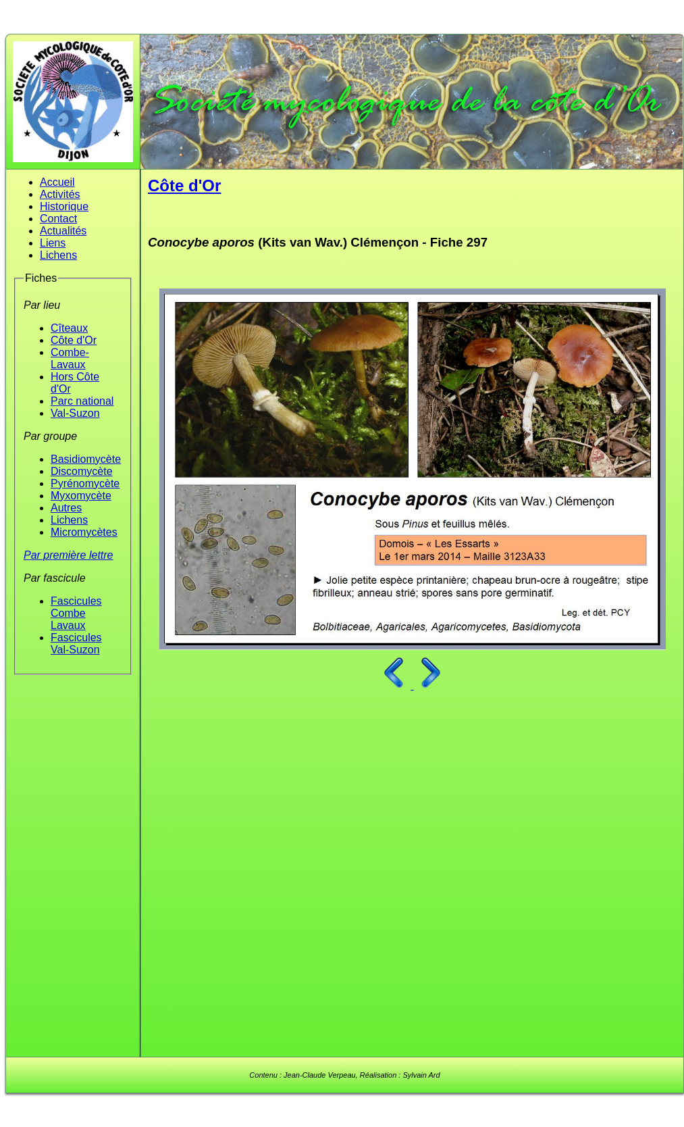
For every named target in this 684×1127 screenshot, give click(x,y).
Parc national (82, 401)
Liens (52, 243)
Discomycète (82, 471)
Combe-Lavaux (70, 358)
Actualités (63, 230)
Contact (58, 218)
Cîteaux (69, 328)
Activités (60, 194)
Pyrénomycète (85, 483)
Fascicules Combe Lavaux (76, 613)
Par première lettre (68, 555)
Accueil (57, 182)
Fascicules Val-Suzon (76, 643)
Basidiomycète (86, 459)
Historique (64, 206)
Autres (66, 508)
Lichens (58, 255)
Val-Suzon (75, 413)
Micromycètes (84, 532)
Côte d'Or (74, 340)
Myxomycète (81, 495)
